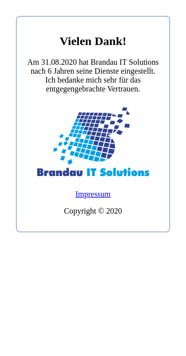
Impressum (93, 194)
